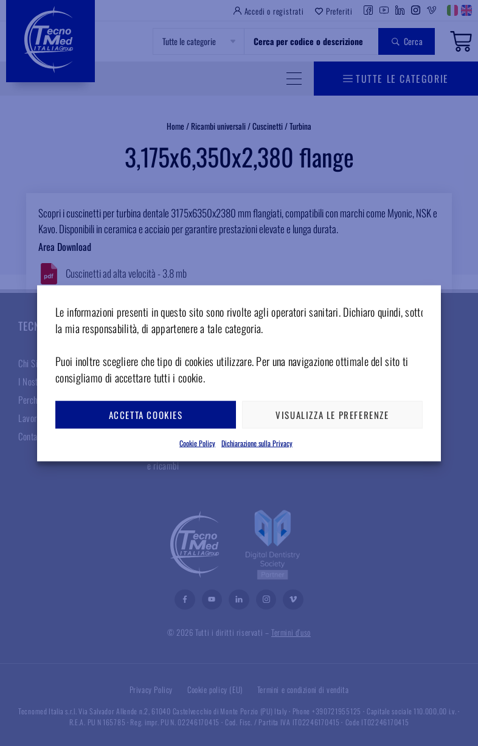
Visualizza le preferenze (332, 414)
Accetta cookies (146, 414)
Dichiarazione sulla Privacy (257, 442)
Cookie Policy (197, 442)
